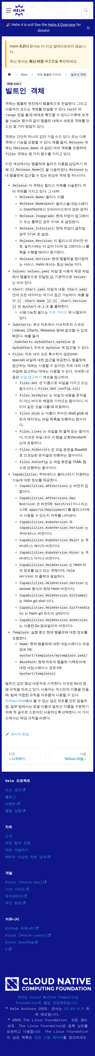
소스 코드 (15, 790)
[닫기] (88, 27)
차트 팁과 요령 (18, 843)
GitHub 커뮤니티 (21, 928)
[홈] (9, 74)
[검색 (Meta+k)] (85, 10)
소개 (8, 836)
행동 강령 (15, 811)
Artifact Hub (15, 701)
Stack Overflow (21, 942)
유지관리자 (16, 896)
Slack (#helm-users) (28, 935)
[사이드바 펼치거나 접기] (8, 10)
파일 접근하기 (31, 377)
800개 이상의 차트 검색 (27, 857)
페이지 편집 (17, 734)
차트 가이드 (58, 312)
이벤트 (12, 804)
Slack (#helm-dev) (25, 882)
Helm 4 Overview (61, 25)
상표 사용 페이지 (48, 1037)
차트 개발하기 (16, 850)
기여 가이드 (17, 889)
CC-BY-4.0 (74, 1009)
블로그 (10, 797)
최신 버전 (36, 61)
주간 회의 (15, 903)
